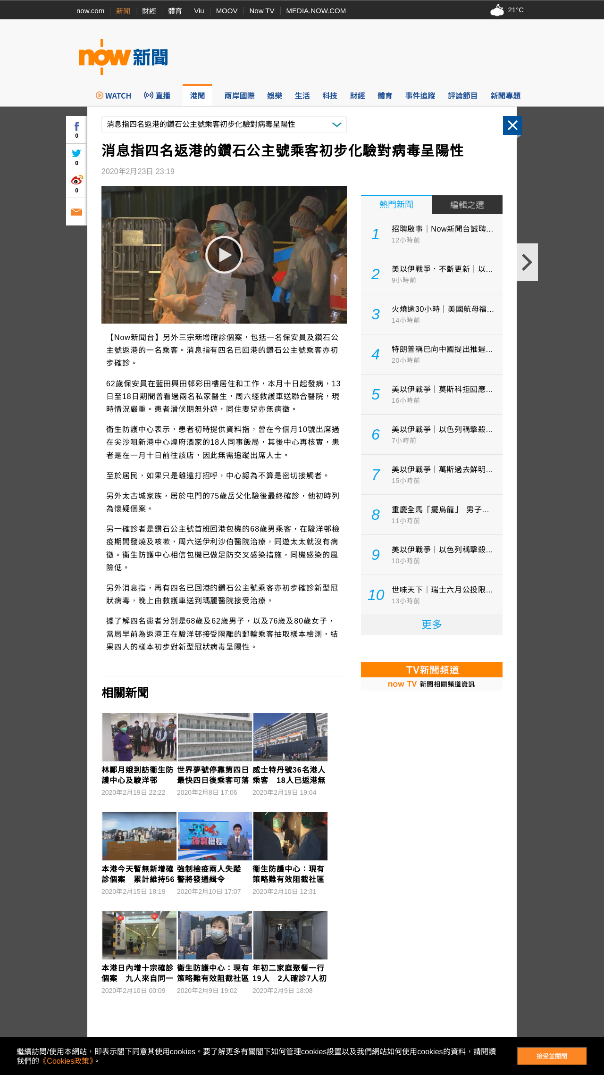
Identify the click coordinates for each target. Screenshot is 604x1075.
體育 (175, 11)
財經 (149, 11)
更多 (431, 625)
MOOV (227, 11)
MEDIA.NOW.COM (316, 11)
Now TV (261, 11)
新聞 (123, 11)
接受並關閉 (552, 1056)
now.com (90, 11)
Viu (199, 11)
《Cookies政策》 (66, 1061)
